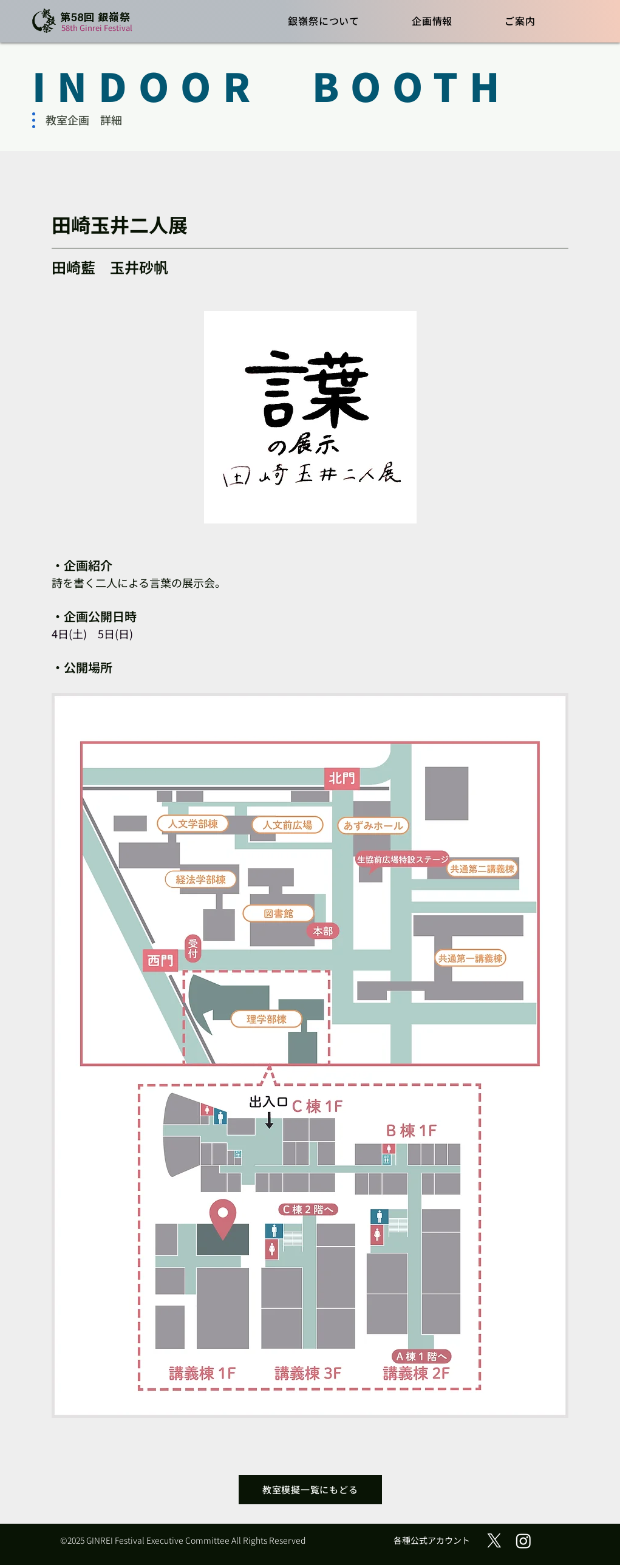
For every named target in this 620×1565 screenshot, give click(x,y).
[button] (324, 20)
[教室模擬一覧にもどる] (310, 1489)
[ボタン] (85, 22)
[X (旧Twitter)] (494, 1540)
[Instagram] (523, 1540)
